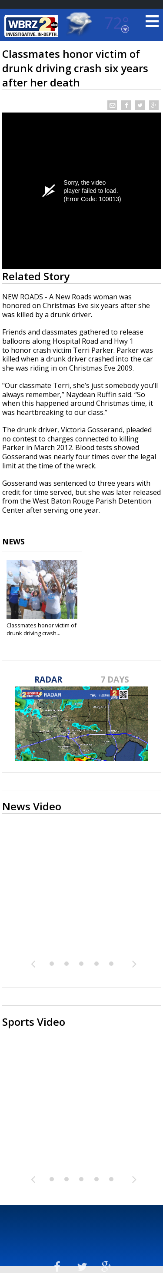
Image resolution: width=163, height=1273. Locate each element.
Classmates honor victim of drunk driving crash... (42, 629)
